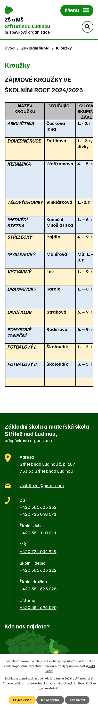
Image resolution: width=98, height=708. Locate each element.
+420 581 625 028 (38, 588)
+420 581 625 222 (38, 570)
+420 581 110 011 (38, 532)
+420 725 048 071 (38, 514)
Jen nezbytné (50, 700)
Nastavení (77, 700)
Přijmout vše (22, 700)
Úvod (10, 48)
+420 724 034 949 (38, 551)
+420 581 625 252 (38, 507)
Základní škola (35, 48)
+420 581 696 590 (38, 607)
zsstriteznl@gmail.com (42, 485)
